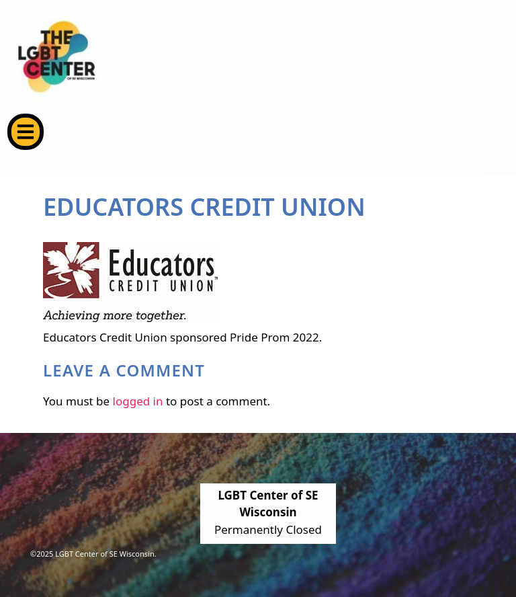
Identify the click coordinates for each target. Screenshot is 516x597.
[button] (25, 132)
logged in (138, 401)
